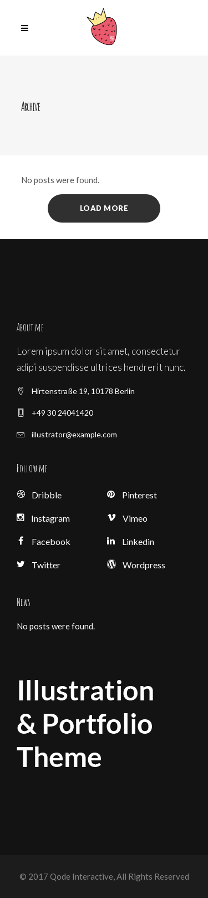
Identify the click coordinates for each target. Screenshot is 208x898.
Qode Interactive (80, 876)
